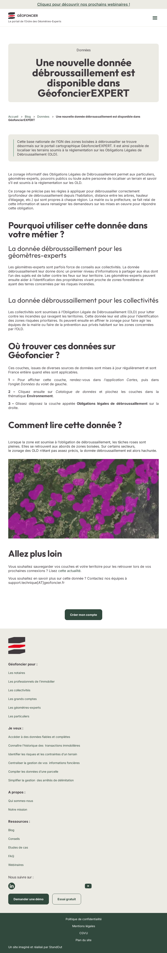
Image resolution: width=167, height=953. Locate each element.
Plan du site (84, 940)
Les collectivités (19, 690)
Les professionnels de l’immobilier (31, 681)
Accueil (13, 116)
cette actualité (69, 571)
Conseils (14, 838)
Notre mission (17, 809)
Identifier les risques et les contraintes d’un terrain (42, 754)
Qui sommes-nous (20, 801)
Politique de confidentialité (83, 919)
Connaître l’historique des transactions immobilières (44, 745)
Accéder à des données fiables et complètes (39, 737)
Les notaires (16, 673)
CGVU (83, 933)
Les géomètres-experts (24, 707)
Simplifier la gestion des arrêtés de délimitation (41, 780)
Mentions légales (83, 926)
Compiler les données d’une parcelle (33, 771)
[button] (155, 18)
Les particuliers (18, 716)
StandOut (55, 947)
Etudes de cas (18, 847)
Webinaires (15, 865)
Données (43, 116)
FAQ (11, 856)
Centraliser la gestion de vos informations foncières (44, 763)
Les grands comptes (22, 699)
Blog (28, 116)
